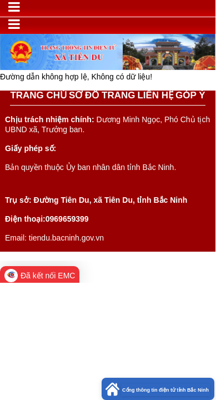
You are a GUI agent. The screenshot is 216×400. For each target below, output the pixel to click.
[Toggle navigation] (14, 7)
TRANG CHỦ (38, 95)
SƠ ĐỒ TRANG (102, 95)
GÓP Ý (190, 95)
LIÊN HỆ (155, 95)
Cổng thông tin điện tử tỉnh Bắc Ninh (165, 390)
